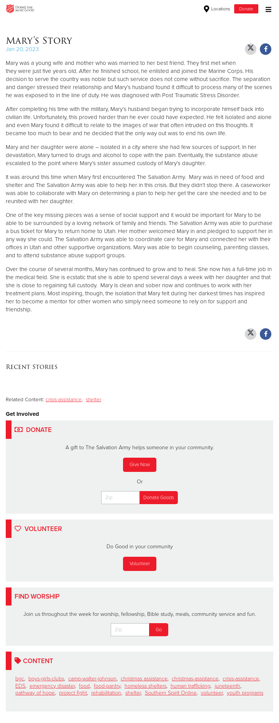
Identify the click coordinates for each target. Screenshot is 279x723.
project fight (73, 693)
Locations (217, 9)
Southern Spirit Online (171, 693)
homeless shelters (145, 686)
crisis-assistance (64, 400)
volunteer (212, 693)
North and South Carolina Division (119, 9)
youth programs (245, 693)
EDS (20, 686)
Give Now (140, 465)
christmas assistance (144, 678)
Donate (246, 9)
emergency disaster (52, 686)
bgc (19, 678)
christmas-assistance (195, 678)
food (84, 686)
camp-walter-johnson (92, 678)
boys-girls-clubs (46, 678)
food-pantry (107, 686)
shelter (93, 400)
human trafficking (190, 686)
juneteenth (227, 686)
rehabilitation (106, 693)
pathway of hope (35, 693)
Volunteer (140, 564)
